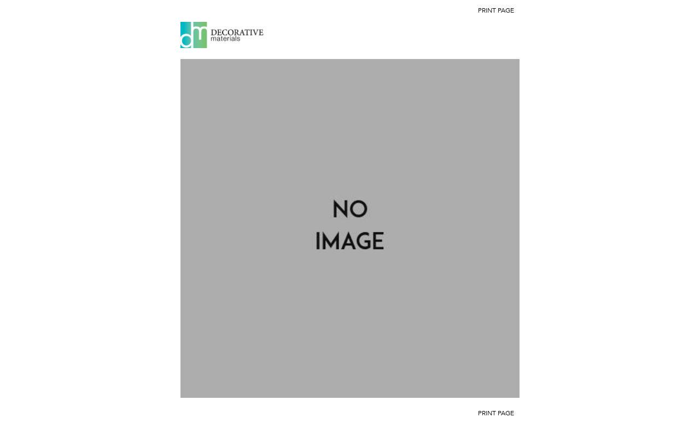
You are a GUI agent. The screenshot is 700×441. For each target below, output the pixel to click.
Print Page (496, 10)
